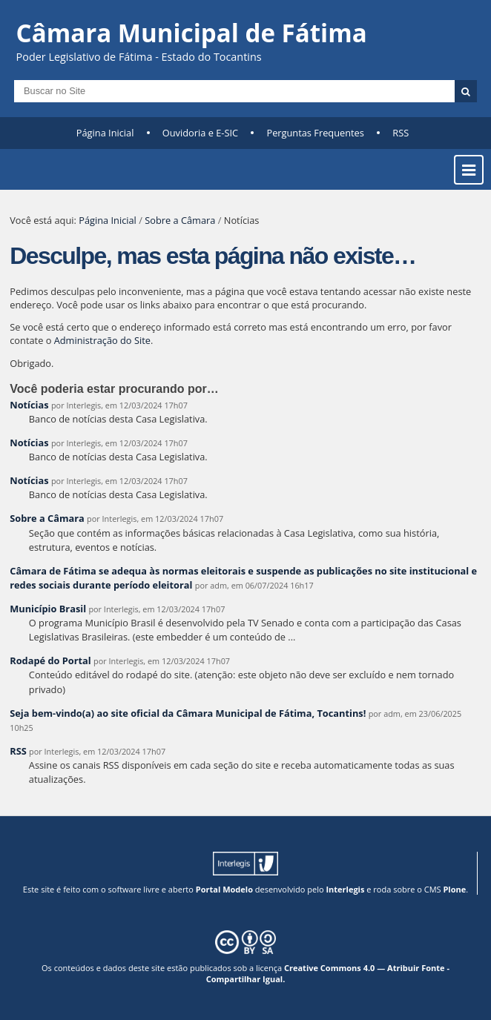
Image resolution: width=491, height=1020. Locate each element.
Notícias (29, 404)
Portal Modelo (224, 889)
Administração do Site (102, 340)
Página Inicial (105, 132)
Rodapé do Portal (50, 660)
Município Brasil (48, 608)
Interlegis (345, 889)
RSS (400, 132)
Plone (454, 889)
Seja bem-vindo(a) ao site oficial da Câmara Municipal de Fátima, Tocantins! (188, 713)
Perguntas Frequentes (314, 132)
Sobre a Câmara (180, 220)
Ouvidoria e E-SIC (200, 132)
